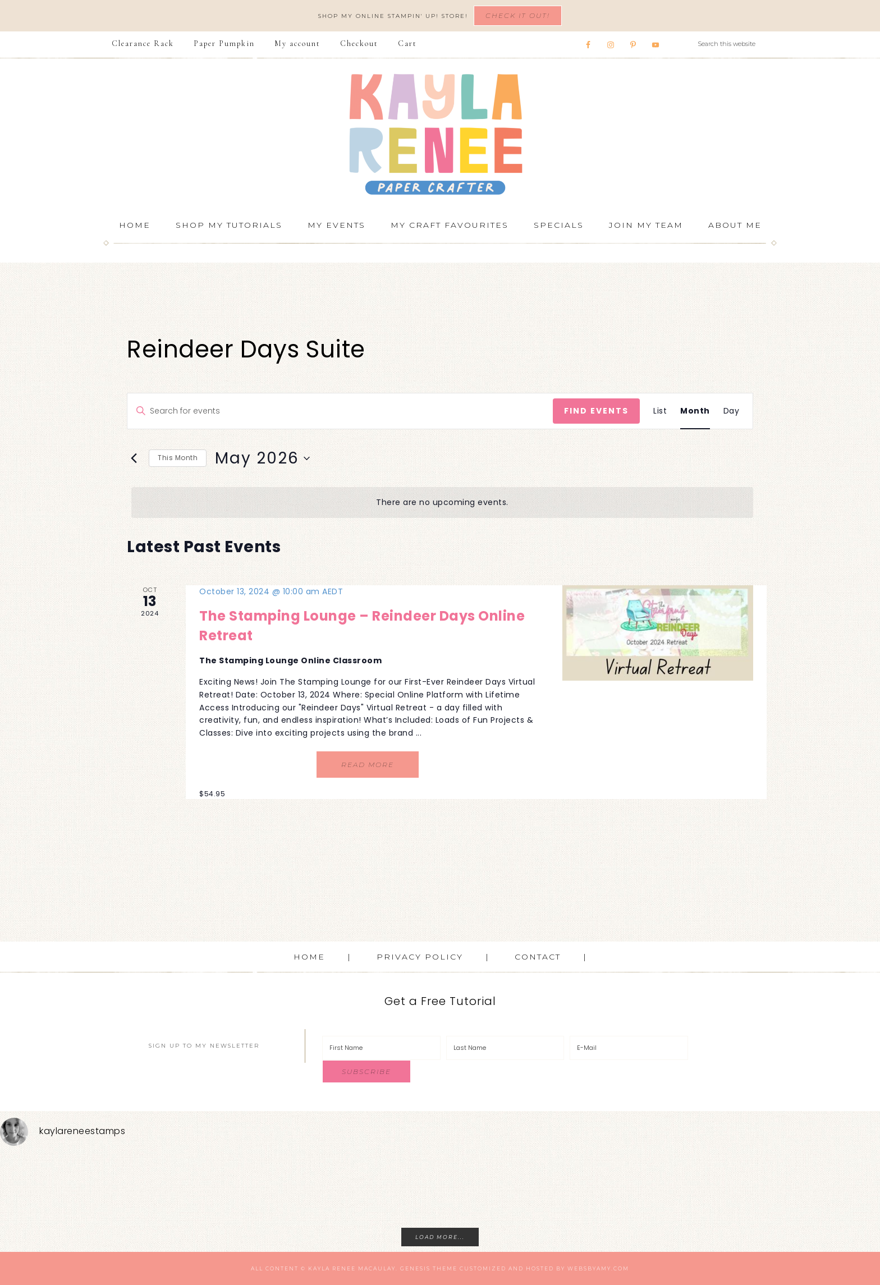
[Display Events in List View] (660, 411)
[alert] (442, 502)
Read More (367, 764)
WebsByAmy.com (598, 1268)
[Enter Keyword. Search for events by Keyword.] (340, 411)
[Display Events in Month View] (695, 411)
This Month (178, 457)
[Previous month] (133, 458)
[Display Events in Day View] (731, 411)
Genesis (415, 1268)
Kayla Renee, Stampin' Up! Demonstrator (440, 134)
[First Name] (381, 1048)
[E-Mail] (629, 1048)
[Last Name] (505, 1048)
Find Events (596, 410)
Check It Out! (517, 15)
